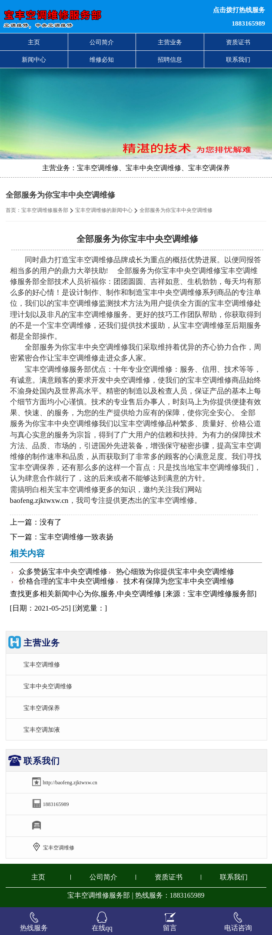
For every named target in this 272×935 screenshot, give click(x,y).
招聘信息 (170, 59)
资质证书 (238, 42)
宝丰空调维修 (41, 664)
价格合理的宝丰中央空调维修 (67, 581)
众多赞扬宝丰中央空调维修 (63, 572)
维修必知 (102, 59)
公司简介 (102, 42)
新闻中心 (34, 59)
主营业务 (170, 42)
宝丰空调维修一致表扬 (76, 537)
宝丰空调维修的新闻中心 (104, 210)
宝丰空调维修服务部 (44, 210)
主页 (34, 42)
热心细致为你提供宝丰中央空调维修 (175, 572)
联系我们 (238, 59)
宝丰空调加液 (41, 729)
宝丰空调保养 (41, 707)
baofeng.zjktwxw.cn (39, 500)
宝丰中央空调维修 (47, 686)
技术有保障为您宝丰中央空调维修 (178, 581)
